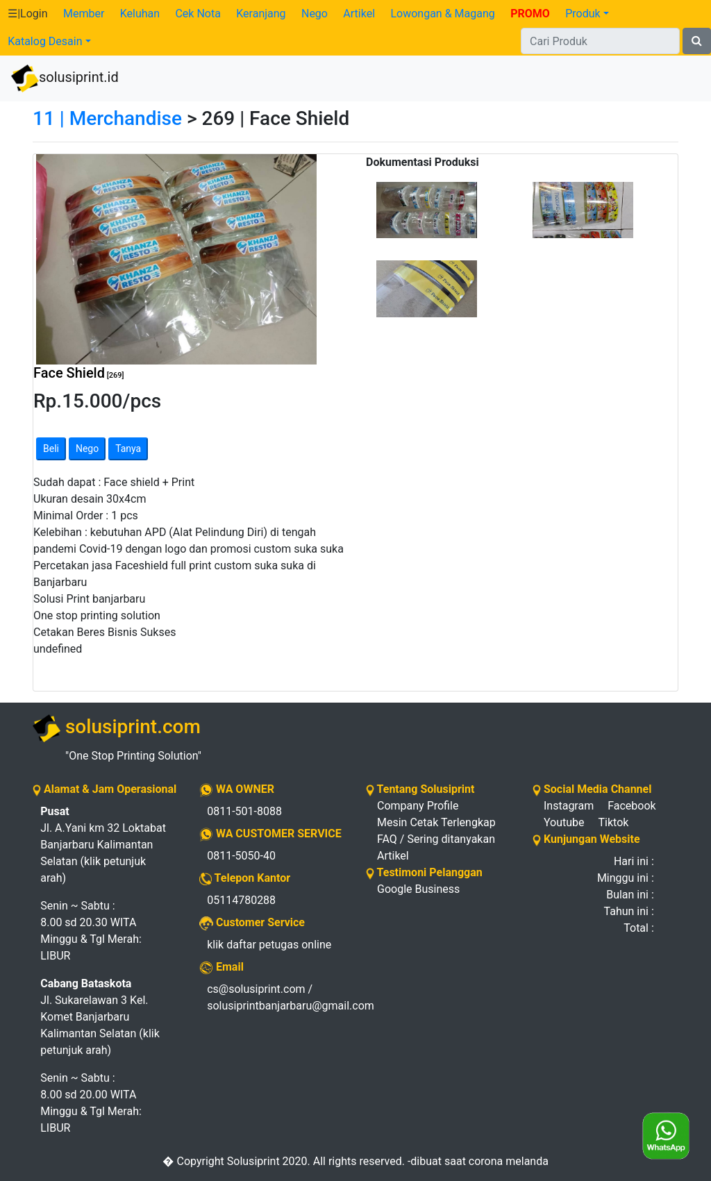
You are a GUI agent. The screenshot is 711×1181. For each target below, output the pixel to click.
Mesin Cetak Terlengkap (436, 822)
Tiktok (614, 822)
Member (83, 13)
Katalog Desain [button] (45, 41)
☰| (27, 13)
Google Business (418, 889)
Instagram (569, 805)
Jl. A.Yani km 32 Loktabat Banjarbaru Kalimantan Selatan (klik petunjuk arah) (103, 845)
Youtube (564, 822)
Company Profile (417, 805)
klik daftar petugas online (269, 944)
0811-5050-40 (241, 855)
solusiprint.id (65, 78)
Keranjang (260, 13)
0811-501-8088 (244, 811)
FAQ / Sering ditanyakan (436, 839)
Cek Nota (197, 13)
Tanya (128, 448)
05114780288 (241, 900)
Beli (51, 448)
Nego (314, 13)
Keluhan (140, 13)
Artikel (359, 13)
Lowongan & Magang (442, 13)
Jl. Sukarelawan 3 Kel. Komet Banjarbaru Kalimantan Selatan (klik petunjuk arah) (100, 1017)
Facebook (631, 805)
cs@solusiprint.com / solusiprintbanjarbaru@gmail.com (276, 997)
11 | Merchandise (107, 118)
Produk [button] (582, 13)
